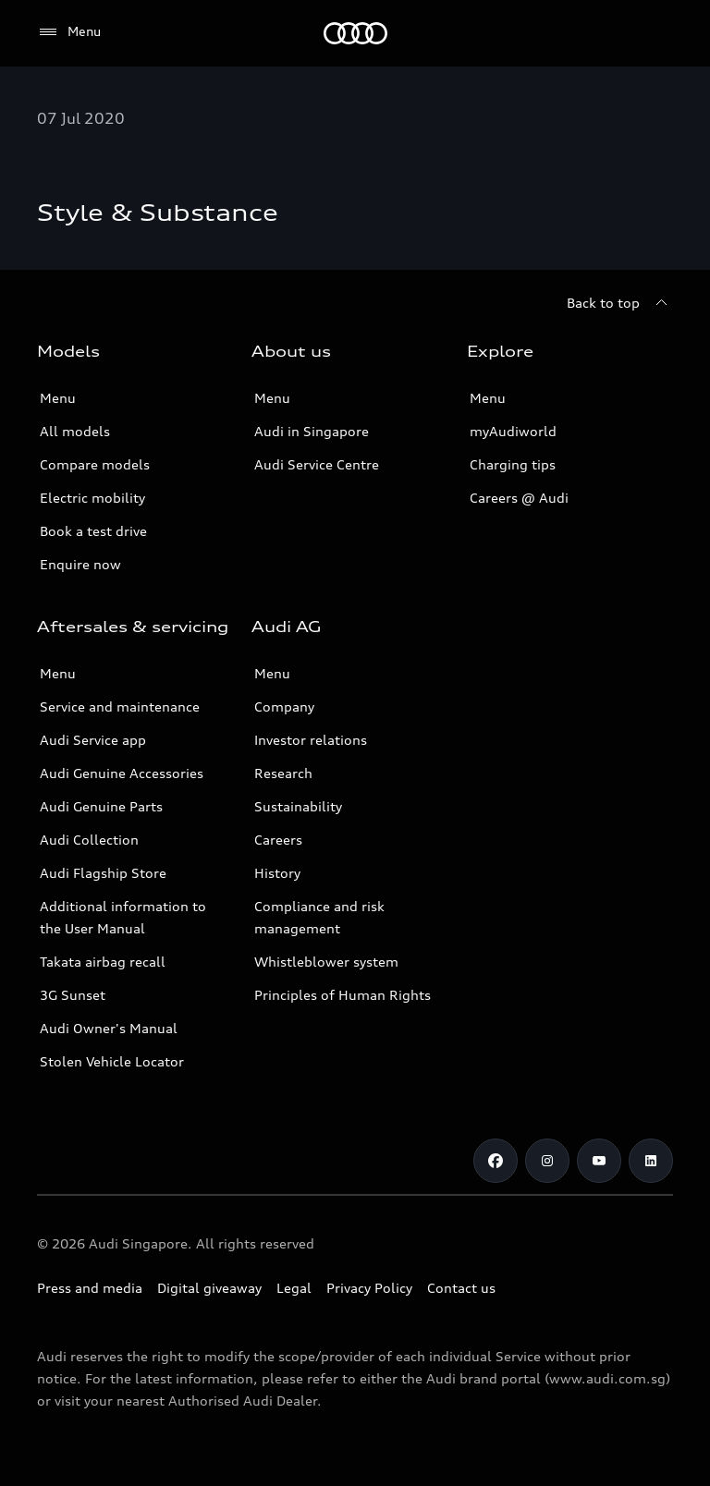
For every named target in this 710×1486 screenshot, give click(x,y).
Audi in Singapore (311, 431)
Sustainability (298, 806)
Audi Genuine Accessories (121, 773)
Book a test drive (93, 531)
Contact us (461, 1288)
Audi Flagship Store (103, 873)
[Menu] (69, 32)
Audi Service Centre (316, 464)
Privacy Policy (369, 1288)
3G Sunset (72, 995)
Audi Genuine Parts (101, 806)
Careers (278, 839)
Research (283, 773)
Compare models (95, 464)
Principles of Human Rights (342, 995)
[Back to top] (620, 303)
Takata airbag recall (102, 961)
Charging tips (513, 464)
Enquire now (80, 564)
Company (284, 706)
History (277, 873)
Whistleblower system (326, 961)
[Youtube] (599, 1161)
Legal (294, 1288)
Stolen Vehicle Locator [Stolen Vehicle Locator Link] (112, 1061)
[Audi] (355, 33)
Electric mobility (92, 497)
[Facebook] (495, 1161)
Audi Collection (89, 839)
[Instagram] (547, 1161)
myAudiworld (513, 431)
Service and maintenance (120, 706)
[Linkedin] (651, 1161)
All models (75, 431)
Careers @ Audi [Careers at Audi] (519, 497)
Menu (58, 398)
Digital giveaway (209, 1288)
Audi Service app (93, 740)
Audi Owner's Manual (109, 1028)
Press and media (89, 1288)
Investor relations (310, 740)
